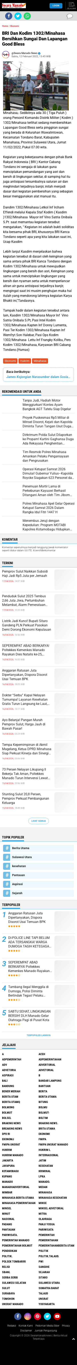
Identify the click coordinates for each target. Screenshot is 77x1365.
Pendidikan (9, 1250)
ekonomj (8, 1139)
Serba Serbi (10, 1277)
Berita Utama (20, 848)
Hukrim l (45, 1149)
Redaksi (11, 1325)
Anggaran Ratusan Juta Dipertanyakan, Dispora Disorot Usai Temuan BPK (24, 674)
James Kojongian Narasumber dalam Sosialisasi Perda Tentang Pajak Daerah (38, 377)
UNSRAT (43, 1298)
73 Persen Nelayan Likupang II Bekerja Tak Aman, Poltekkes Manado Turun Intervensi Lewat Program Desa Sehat (25, 773)
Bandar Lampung (50, 1080)
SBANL (6, 1272)
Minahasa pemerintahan (19, 1203)
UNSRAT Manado (12, 1304)
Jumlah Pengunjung (45, 1330)
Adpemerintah (11, 1059)
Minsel (6, 1208)
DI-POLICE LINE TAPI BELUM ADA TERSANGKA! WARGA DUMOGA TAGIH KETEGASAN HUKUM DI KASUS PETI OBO (29, 942)
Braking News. (48, 1123)
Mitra (43, 1213)
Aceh (42, 1054)
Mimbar (7, 1192)
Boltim (43, 1118)
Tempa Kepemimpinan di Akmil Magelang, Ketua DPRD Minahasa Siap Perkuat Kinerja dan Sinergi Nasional (26, 749)
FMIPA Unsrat (11, 1144)
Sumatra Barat (49, 1288)
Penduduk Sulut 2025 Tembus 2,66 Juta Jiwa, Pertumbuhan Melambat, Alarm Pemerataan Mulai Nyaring (24, 600)
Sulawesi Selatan (14, 1282)
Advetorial (46, 1070)
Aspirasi (17, 884)
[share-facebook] (8, 16)
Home (5, 26)
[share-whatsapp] (27, 16)
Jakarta (7, 1160)
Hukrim (24, 360)
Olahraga (45, 1219)
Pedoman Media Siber (47, 1325)
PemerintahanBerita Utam (56, 1245)
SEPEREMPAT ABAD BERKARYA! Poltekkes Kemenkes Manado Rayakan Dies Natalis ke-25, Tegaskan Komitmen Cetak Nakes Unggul (26, 650)
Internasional (49, 1155)
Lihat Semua (38, 821)
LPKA (42, 1176)
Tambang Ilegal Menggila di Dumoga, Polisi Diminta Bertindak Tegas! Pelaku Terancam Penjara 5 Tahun (28, 991)
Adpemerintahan (50, 1059)
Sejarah (17, 893)
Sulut (6, 1288)
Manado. (44, 1181)
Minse (43, 1203)
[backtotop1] (73, 1339)
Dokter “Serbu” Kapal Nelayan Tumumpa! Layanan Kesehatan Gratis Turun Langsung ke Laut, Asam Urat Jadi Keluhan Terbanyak (25, 699)
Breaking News (12, 1128)
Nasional (8, 1219)
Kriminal (45, 1171)
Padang (7, 1224)
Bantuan (45, 1086)
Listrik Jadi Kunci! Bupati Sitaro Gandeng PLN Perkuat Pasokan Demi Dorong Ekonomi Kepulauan (26, 625)
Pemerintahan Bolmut (17, 1245)
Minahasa (40, 360)
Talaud (43, 1293)
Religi (6, 1266)
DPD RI (6, 1133)
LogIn (56, 5)
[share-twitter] (18, 16)
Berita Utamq (11, 1102)
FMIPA (42, 1139)
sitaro (43, 1277)
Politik (43, 1250)
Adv (4, 1064)
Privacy (66, 1325)
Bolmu (43, 1107)
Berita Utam (10, 1096)
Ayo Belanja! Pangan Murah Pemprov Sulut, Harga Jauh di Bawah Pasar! (23, 724)
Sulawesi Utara (22, 857)
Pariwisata (46, 1229)
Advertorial (47, 1064)
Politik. (7, 1256)
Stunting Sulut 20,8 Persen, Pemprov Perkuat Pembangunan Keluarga (25, 798)
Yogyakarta (47, 1304)
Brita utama (47, 1128)
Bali (5, 1080)
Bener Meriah (11, 1091)
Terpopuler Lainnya (39, 1035)
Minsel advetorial (51, 1208)
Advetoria (9, 1070)
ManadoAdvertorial (16, 1187)
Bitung (43, 1102)
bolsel (6, 1118)
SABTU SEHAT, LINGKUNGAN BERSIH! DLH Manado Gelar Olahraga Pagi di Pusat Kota (29, 1015)
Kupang (7, 1176)
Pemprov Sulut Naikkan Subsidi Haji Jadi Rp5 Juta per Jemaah (25, 573)
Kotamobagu (10, 1171)
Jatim (42, 1160)
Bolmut (7, 1112)
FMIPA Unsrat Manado (53, 1144)
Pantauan (18, 875)
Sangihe (44, 1266)
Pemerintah (47, 1235)
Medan (43, 1187)
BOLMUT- (44, 1112)
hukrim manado (12, 1155)
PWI (41, 1261)
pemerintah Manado (15, 1240)
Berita (43, 1091)
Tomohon (8, 1298)
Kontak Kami (26, 1325)
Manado (7, 1181)
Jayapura (8, 1165)
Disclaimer (26, 1330)
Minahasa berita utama (18, 1197)
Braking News (11, 1123)
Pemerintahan (48, 1240)
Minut (6, 1213)
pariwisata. (10, 1235)
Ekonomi (10, 360)
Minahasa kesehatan (53, 1197)
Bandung (8, 1086)
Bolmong (8, 1107)
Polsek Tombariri (14, 1261)
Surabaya (8, 1293)
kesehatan (19, 866)
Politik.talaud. (49, 1256)
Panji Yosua (47, 1224)
